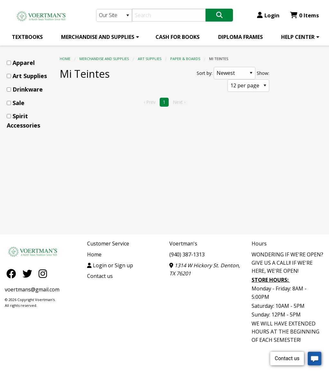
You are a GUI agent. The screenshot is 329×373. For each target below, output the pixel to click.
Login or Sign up (110, 265)
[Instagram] (43, 273)
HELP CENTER (298, 36)
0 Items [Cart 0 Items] (304, 15)
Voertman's (183, 243)
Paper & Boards (185, 58)
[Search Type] (114, 15)
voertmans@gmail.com (32, 289)
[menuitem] (27, 37)
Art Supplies (149, 58)
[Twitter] (28, 273)
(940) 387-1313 (187, 254)
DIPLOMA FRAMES (240, 36)
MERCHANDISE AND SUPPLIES (97, 36)
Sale (18, 103)
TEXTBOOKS (27, 36)
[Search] (169, 15)
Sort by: (204, 73)
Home (65, 58)
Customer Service (108, 243)
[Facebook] (12, 273)
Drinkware (28, 89)
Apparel (24, 63)
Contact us (100, 276)
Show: (263, 73)
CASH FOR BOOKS (178, 36)
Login (268, 15)
